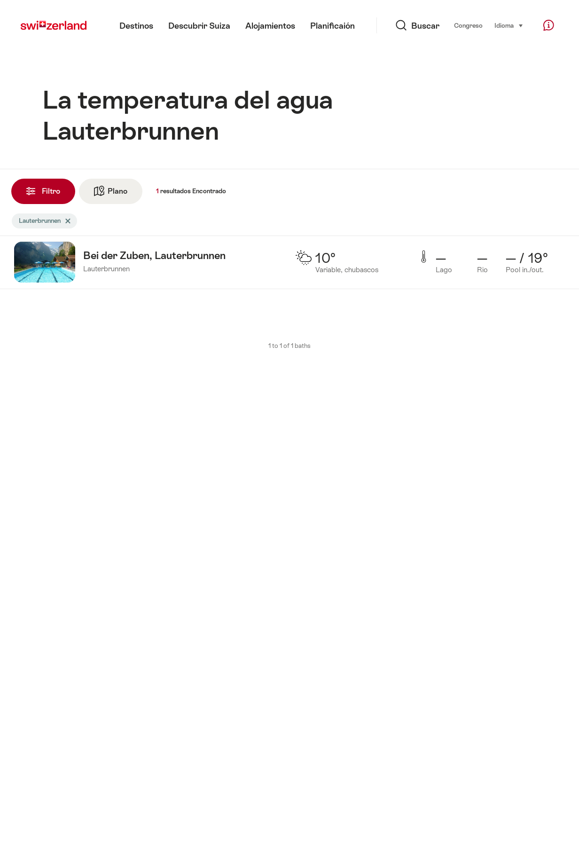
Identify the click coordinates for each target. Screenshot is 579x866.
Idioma (509, 25)
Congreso (468, 25)
